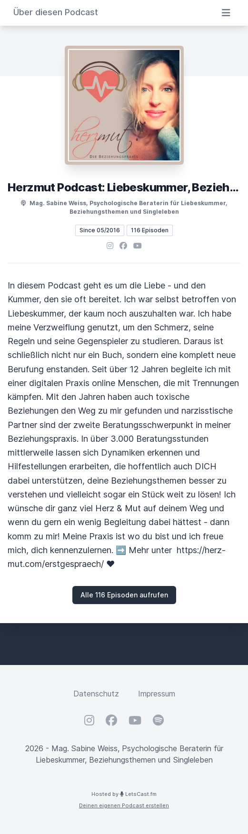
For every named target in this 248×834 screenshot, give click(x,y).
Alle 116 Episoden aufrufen (124, 595)
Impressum (156, 693)
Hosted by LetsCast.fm (124, 794)
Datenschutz (96, 693)
